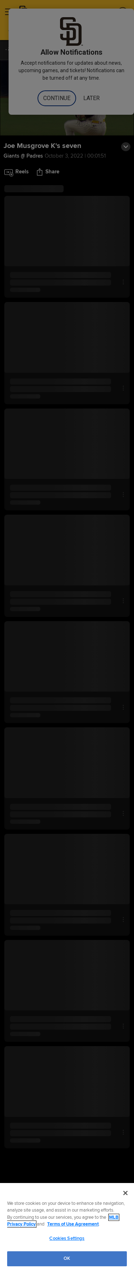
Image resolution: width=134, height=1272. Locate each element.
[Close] (125, 1193)
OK (67, 1258)
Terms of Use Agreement (73, 1224)
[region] (67, 1227)
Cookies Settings (66, 1238)
